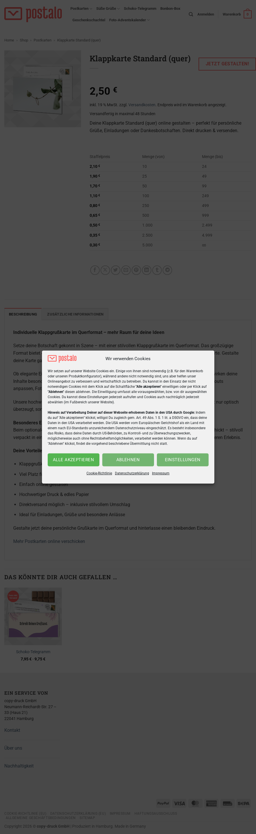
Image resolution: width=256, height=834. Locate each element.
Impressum (161, 473)
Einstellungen (183, 459)
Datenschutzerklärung (132, 473)
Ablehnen (128, 459)
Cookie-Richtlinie (99, 473)
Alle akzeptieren (73, 459)
